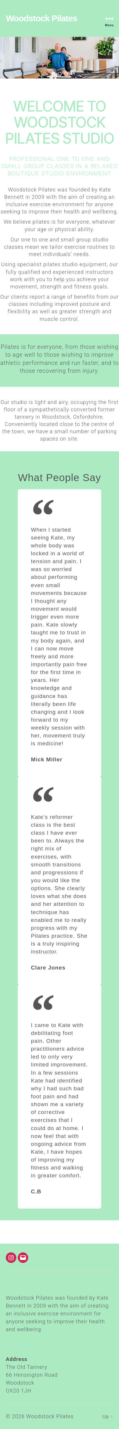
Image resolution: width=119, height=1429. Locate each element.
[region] (59, 58)
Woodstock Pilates (41, 18)
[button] (53, 74)
